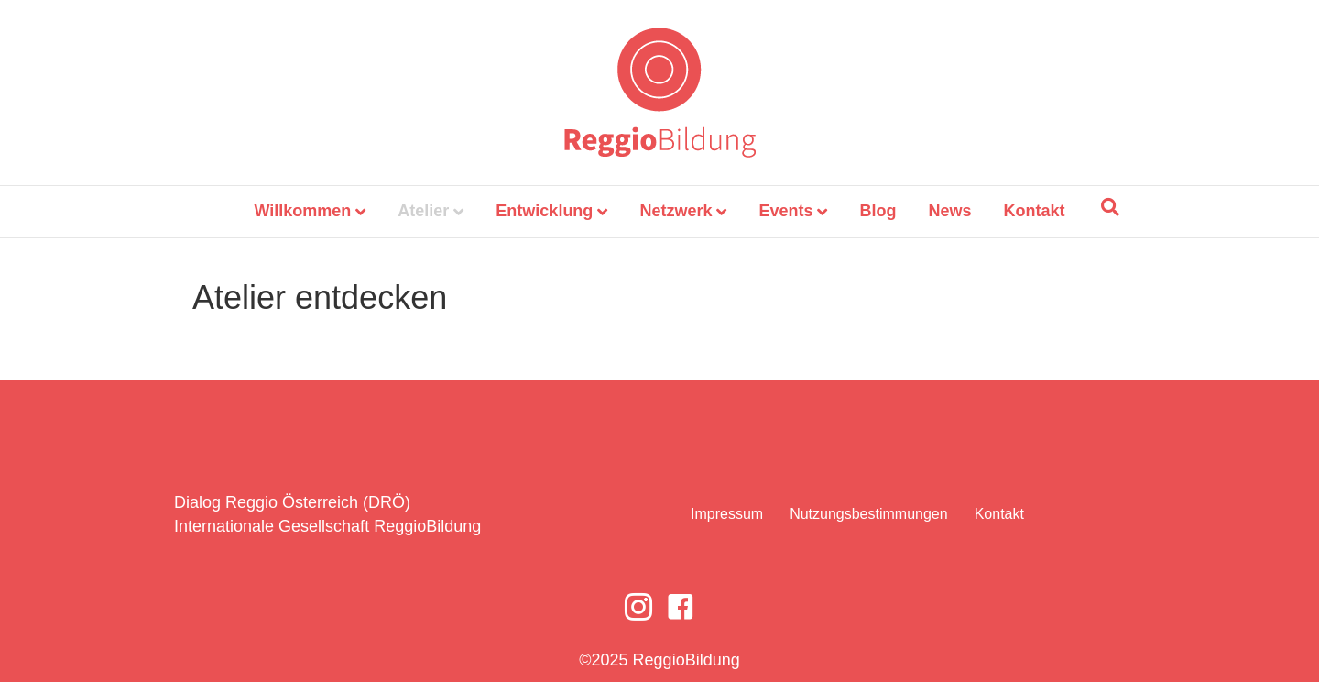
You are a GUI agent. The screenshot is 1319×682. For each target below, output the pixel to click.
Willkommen (302, 211)
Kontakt (1034, 211)
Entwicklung (544, 211)
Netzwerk (675, 211)
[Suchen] (1110, 207)
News (950, 211)
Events (785, 211)
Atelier (423, 211)
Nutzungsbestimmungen (869, 514)
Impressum (727, 514)
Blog (877, 211)
